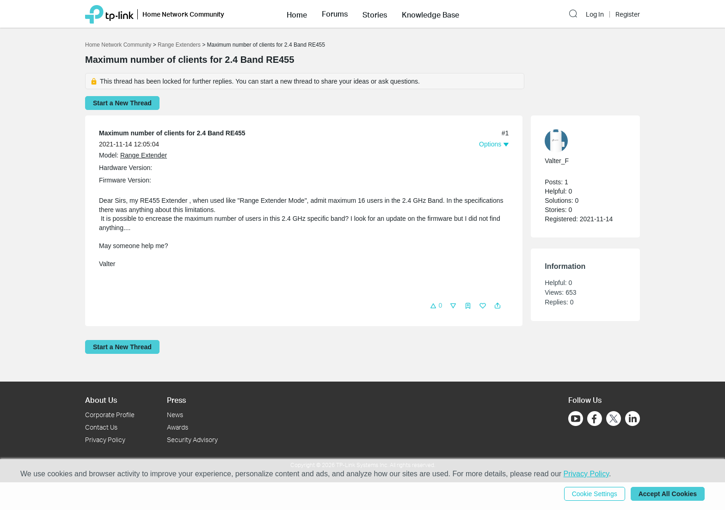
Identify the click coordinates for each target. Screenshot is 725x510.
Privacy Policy (105, 439)
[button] (296, 14)
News (175, 415)
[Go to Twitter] (613, 419)
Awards (177, 427)
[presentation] (556, 140)
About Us (101, 400)
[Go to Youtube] (575, 418)
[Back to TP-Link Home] (109, 14)
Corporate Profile (110, 415)
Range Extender (143, 155)
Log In (595, 14)
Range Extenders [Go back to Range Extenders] (179, 45)
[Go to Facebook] (594, 418)
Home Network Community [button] (183, 14)
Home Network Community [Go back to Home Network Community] (118, 45)
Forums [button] (335, 14)
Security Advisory (192, 439)
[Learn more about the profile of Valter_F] (581, 140)
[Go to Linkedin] (632, 418)
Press (176, 400)
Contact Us (101, 427)
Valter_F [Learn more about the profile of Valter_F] (557, 160)
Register (627, 14)
